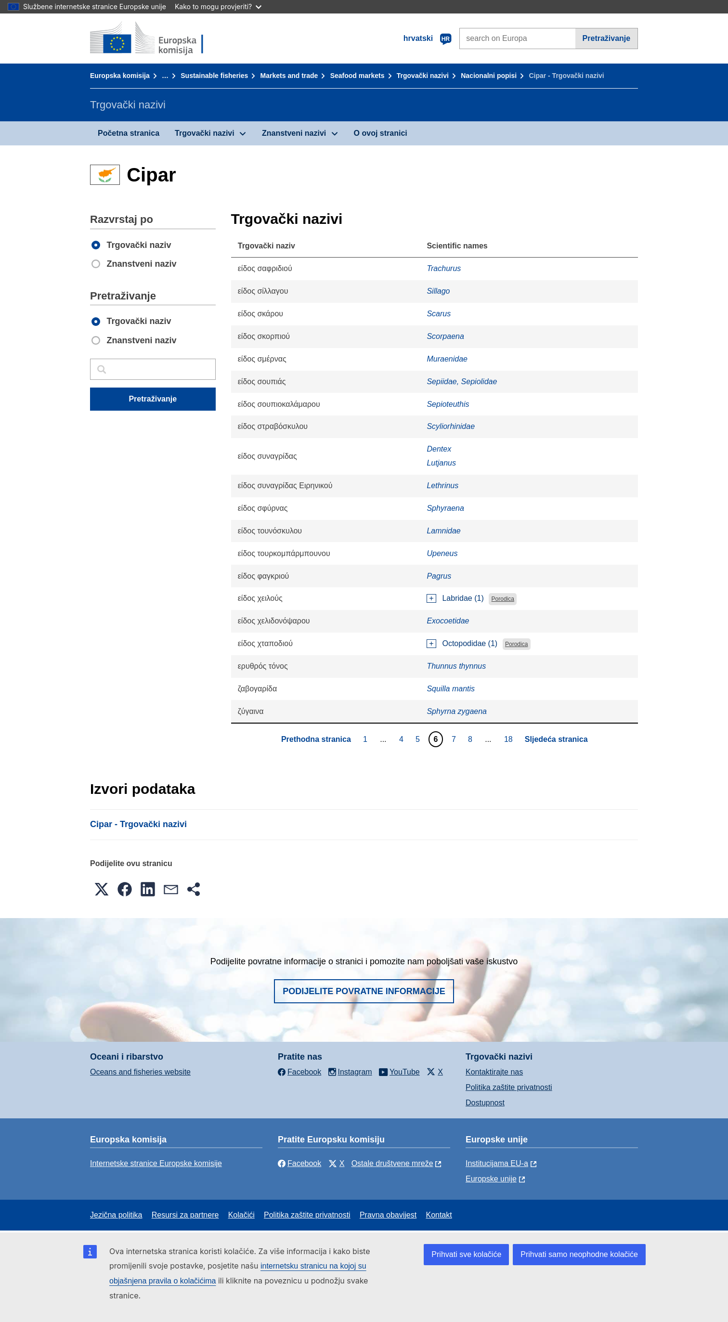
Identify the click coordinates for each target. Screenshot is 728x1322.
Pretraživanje (607, 38)
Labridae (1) (462, 598)
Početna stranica (128, 133)
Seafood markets (357, 75)
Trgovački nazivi (423, 75)
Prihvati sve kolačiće (466, 1254)
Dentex (439, 449)
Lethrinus (442, 485)
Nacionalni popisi (489, 75)
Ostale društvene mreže (392, 1163)
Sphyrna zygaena (457, 711)
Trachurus (444, 268)
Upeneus (442, 553)
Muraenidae (447, 359)
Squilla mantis (451, 689)
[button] (101, 889)
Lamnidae (443, 531)
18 (509, 739)
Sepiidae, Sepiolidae (462, 381)
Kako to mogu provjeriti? (218, 6)
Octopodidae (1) (469, 643)
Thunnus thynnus (456, 666)
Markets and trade (289, 75)
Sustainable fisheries (214, 75)
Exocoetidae (448, 621)
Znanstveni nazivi (294, 133)
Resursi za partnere (185, 1215)
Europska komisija (120, 75)
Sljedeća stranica (556, 739)
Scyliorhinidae (451, 426)
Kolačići (241, 1215)
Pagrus (439, 576)
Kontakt (439, 1215)
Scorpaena (445, 336)
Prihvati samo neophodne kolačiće (579, 1254)
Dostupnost (485, 1103)
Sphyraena (445, 508)
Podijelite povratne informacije (364, 991)
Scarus (439, 314)
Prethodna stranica (316, 739)
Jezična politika (116, 1215)
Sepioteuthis (448, 404)
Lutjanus (441, 463)
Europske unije (491, 1179)
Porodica (503, 599)
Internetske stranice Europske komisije (156, 1163)
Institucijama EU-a (497, 1163)
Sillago (438, 291)
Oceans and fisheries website (140, 1072)
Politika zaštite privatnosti (509, 1087)
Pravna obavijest (388, 1215)
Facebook (299, 1163)
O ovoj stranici (380, 133)
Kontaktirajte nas (494, 1072)
